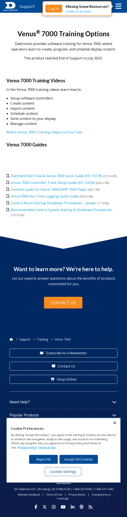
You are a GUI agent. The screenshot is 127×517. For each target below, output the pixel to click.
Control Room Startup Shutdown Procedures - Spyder (53, 203)
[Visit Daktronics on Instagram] (54, 507)
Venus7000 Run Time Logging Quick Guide (45, 196)
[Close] (114, 422)
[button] (118, 6)
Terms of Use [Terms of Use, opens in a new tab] (46, 447)
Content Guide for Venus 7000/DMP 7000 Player (49, 189)
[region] (63, 450)
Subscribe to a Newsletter (63, 353)
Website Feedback (29, 494)
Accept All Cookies (78, 459)
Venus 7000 (63, 339)
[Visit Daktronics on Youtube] (63, 507)
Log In (54, 8)
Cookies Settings (63, 471)
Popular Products (63, 415)
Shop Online (63, 379)
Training (42, 339)
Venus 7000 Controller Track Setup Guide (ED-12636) (53, 182)
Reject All (43, 459)
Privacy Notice (76, 494)
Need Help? (63, 402)
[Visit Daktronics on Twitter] (44, 507)
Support (25, 339)
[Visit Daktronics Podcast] (81, 507)
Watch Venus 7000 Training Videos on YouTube (44, 132)
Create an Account (78, 11)
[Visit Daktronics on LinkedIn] (73, 507)
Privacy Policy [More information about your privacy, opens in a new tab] (27, 447)
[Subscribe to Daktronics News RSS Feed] (90, 507)
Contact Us (63, 302)
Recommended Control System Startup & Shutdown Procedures (61, 209)
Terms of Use (54, 494)
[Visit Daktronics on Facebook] (36, 507)
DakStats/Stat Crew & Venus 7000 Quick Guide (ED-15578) (56, 176)
